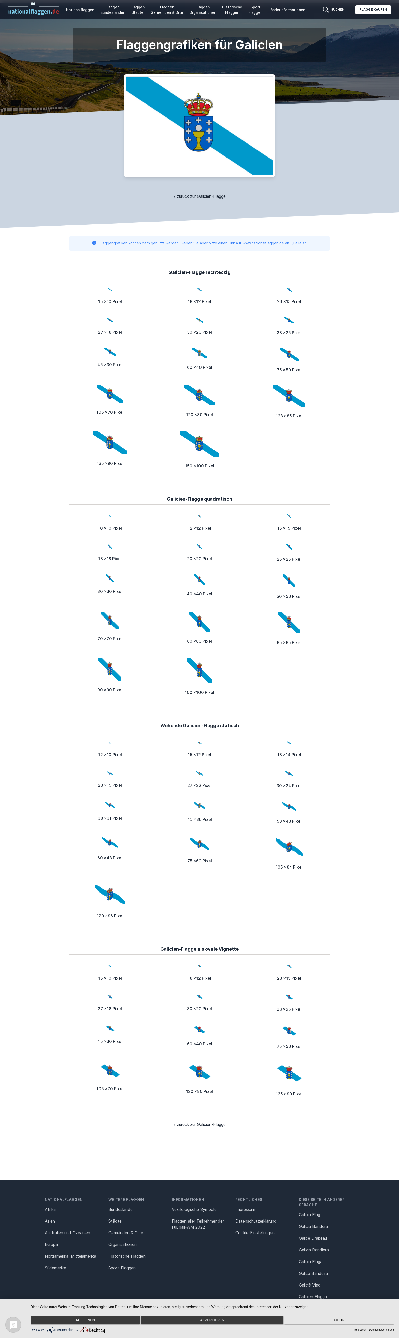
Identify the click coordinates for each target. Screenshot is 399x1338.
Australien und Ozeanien (67, 1232)
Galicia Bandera (313, 1226)
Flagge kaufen (373, 9)
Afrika (50, 1209)
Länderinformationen (286, 10)
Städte (115, 1221)
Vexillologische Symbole (194, 1209)
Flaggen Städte (138, 10)
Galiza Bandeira (313, 1273)
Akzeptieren (212, 1320)
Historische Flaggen (232, 10)
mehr (339, 1320)
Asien (50, 1221)
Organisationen (122, 1244)
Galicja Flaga (310, 1261)
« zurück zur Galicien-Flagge (199, 196)
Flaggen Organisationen (202, 10)
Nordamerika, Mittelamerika (70, 1256)
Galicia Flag (309, 1214)
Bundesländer (121, 1209)
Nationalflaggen (80, 10)
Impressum (245, 1209)
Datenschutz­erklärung (255, 1221)
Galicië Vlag (309, 1285)
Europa (51, 1244)
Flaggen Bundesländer (112, 10)
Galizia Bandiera (314, 1249)
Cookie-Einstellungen (255, 1232)
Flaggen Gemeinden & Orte (167, 10)
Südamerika (55, 1267)
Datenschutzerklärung (381, 1329)
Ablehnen (84, 1320)
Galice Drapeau (313, 1238)
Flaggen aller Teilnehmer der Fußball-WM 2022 (198, 1224)
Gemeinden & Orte (125, 1232)
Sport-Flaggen (122, 1267)
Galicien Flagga (313, 1296)
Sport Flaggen (255, 10)
